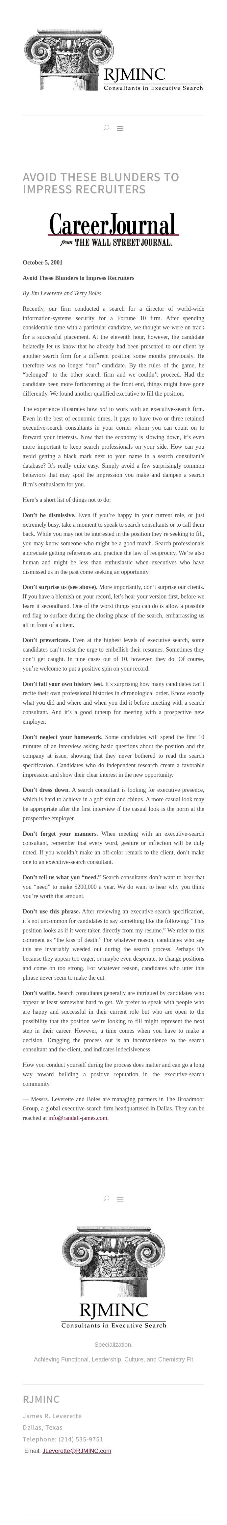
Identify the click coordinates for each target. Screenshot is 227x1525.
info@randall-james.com (77, 1118)
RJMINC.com (93, 1451)
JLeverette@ (59, 1451)
